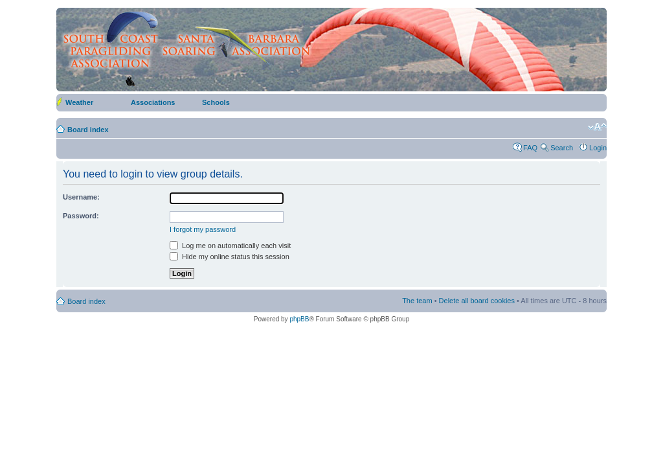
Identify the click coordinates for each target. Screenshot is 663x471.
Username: (81, 197)
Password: (81, 216)
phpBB (299, 319)
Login (598, 148)
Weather (79, 102)
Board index (88, 129)
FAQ (530, 148)
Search (561, 148)
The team (417, 300)
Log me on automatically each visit (230, 245)
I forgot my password (203, 229)
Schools (216, 102)
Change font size (597, 127)
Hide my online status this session (229, 256)
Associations (153, 102)
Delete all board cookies (477, 300)
